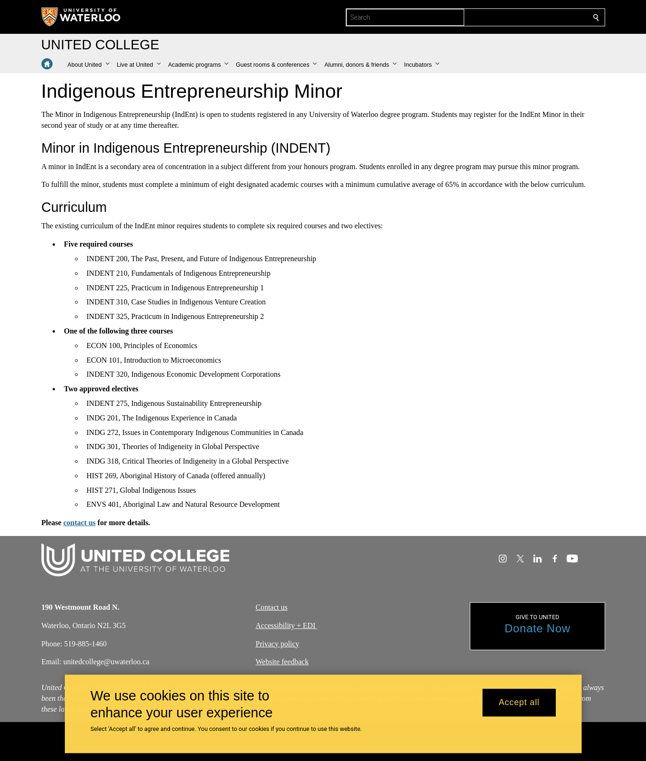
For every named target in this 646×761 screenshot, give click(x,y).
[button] (88, 64)
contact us (79, 523)
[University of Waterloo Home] (81, 17)
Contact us (272, 607)
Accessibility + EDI (286, 625)
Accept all (518, 702)
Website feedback (282, 662)
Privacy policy (277, 643)
